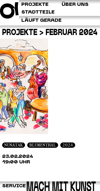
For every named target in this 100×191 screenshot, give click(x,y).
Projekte (19, 33)
